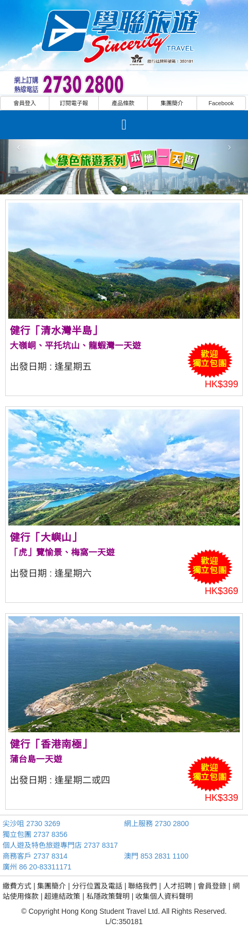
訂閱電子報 (74, 103)
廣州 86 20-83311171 (37, 867)
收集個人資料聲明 (164, 896)
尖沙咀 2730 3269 (31, 823)
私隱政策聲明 (108, 896)
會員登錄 (212, 886)
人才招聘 (177, 886)
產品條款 (123, 103)
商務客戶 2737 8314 (35, 856)
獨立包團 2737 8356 (35, 834)
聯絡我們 (142, 886)
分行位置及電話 (97, 886)
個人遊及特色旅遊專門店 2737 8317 (60, 845)
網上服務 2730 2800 (156, 823)
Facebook (221, 103)
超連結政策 (62, 896)
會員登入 (24, 103)
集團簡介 (172, 103)
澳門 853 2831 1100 (156, 856)
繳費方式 (17, 886)
